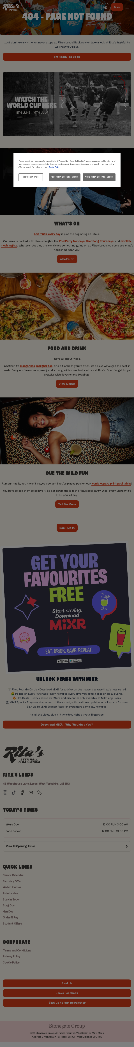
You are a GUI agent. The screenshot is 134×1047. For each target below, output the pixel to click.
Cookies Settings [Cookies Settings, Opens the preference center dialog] (30, 177)
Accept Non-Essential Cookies (99, 177)
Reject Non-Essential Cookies (64, 177)
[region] (67, 170)
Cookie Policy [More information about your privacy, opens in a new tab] (54, 167)
